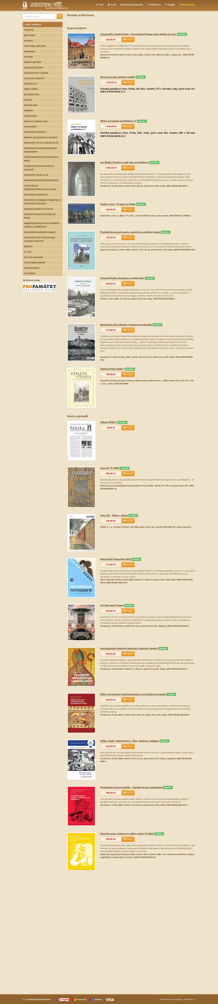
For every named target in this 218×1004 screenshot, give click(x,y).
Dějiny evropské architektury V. (118, 120)
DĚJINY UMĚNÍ (31, 89)
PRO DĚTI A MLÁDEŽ (33, 257)
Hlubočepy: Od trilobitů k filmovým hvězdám (126, 324)
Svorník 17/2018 (109, 467)
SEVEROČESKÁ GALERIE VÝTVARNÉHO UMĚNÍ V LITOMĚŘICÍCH (41, 225)
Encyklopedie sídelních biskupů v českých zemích (129, 648)
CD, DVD (28, 251)
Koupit (128, 39)
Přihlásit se (154, 4)
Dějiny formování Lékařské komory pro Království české (133, 694)
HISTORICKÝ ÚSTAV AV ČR (36, 175)
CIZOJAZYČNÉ (30, 115)
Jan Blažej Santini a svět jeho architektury (124, 162)
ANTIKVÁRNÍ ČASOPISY (35, 132)
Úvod (99, 4)
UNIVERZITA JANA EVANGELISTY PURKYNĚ (39, 168)
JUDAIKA (28, 99)
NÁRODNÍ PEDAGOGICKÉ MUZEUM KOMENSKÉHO (40, 150)
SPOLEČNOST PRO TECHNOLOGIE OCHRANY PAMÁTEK (39, 239)
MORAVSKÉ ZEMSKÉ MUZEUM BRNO (41, 180)
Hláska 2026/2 (108, 422)
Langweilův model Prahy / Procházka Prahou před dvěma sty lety (138, 34)
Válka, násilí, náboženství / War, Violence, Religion (129, 740)
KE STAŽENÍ (29, 273)
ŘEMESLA (28, 246)
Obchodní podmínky (132, 4)
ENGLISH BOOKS (31, 267)
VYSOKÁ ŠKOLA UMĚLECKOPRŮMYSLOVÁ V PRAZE (40, 187)
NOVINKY (28, 40)
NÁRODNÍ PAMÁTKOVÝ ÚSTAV (38, 209)
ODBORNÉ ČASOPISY (33, 67)
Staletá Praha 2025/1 (112, 368)
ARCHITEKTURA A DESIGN (36, 73)
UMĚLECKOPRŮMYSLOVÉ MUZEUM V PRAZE (41, 159)
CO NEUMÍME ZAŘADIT (35, 262)
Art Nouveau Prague (112, 605)
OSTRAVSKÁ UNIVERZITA (36, 194)
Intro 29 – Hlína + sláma (114, 515)
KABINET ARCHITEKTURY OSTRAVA (40, 137)
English (170, 4)
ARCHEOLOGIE (30, 105)
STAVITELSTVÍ (30, 83)
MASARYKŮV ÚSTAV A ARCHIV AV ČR (41, 142)
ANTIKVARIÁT (30, 126)
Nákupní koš (187, 4)
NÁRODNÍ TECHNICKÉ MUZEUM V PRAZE (40, 216)
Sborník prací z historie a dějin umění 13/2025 (127, 833)
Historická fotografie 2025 (115, 559)
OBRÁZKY (28, 110)
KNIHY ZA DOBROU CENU (36, 121)
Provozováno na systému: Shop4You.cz (177, 999)
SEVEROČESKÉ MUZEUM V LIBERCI (40, 232)
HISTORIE (28, 56)
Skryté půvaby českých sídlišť (117, 76)
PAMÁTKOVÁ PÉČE (32, 62)
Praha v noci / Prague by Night (118, 204)
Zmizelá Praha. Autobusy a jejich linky (122, 278)
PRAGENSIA (29, 51)
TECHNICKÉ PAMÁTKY (34, 78)
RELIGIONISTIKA (31, 94)
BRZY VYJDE (29, 35)
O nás (112, 4)
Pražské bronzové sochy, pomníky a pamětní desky (130, 232)
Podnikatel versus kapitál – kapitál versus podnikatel (131, 787)
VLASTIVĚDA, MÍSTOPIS (35, 46)
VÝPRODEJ (28, 30)
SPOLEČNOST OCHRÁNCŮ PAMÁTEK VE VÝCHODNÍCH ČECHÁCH (42, 202)
